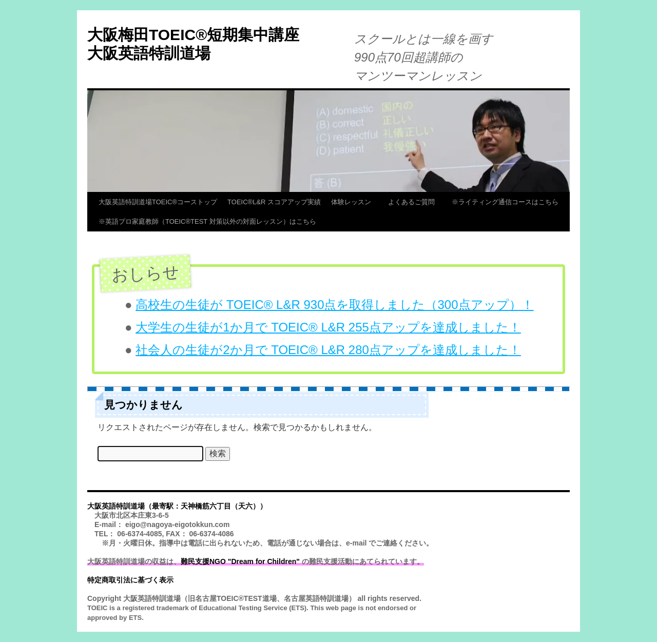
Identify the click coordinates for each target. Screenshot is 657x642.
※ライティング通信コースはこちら (505, 202)
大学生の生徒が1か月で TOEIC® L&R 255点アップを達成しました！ (328, 327)
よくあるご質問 (414, 202)
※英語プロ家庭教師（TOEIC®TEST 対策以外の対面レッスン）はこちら (207, 221)
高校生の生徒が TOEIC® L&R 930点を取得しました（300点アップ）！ (334, 305)
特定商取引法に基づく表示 (130, 580)
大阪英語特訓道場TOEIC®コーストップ (158, 202)
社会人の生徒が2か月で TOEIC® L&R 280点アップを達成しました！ (328, 350)
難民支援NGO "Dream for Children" (240, 561)
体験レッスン (354, 202)
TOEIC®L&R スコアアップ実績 (274, 202)
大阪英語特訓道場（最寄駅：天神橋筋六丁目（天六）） (177, 506)
